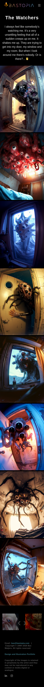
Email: (17, 643)
